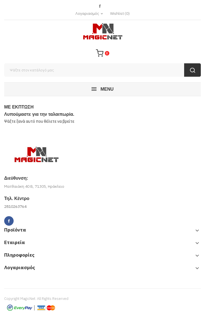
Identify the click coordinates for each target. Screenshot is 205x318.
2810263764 (15, 206)
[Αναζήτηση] (102, 70)
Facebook (100, 6)
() (120, 13)
